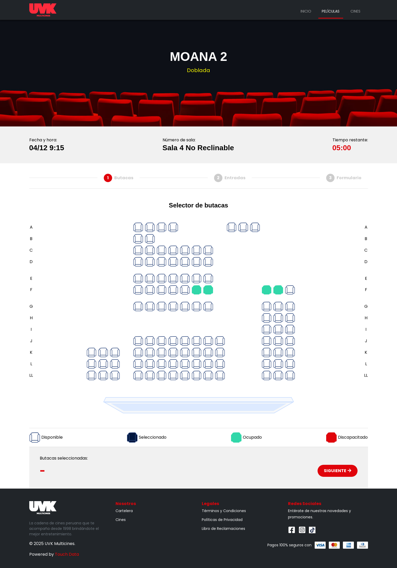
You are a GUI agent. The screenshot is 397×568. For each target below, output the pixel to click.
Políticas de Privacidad (222, 519)
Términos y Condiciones (224, 510)
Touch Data (67, 554)
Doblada (198, 70)
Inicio (306, 11)
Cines (355, 11)
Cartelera (124, 510)
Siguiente (337, 471)
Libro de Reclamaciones (223, 528)
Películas (331, 11)
